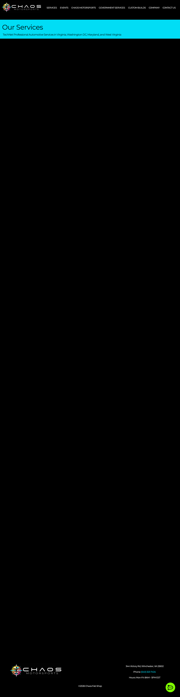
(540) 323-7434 (148, 672)
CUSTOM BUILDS (137, 7)
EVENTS (64, 7)
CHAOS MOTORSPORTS (83, 7)
